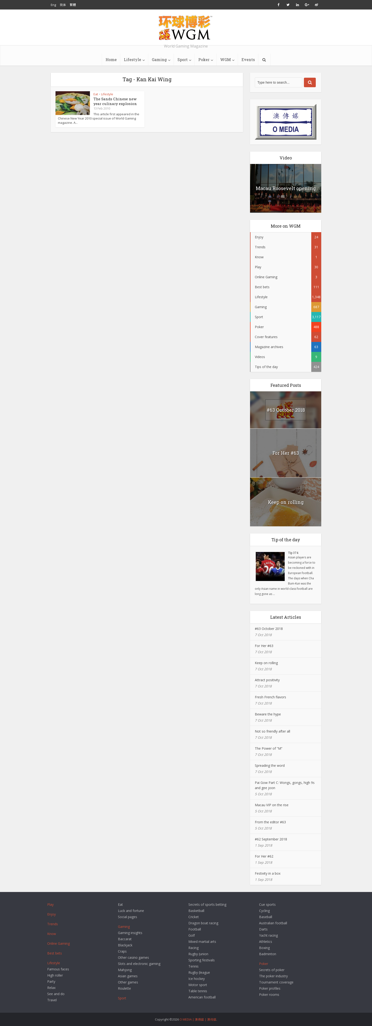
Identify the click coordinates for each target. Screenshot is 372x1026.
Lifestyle (132, 59)
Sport (182, 59)
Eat (95, 94)
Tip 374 (293, 553)
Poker (203, 59)
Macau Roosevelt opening (286, 188)
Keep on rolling (286, 502)
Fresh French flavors (270, 697)
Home (111, 59)
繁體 (73, 5)
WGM (225, 59)
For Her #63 (285, 453)
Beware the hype (268, 714)
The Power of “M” (268, 748)
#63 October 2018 (286, 410)
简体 (63, 5)
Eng (53, 5)
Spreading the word (270, 765)
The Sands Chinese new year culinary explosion (115, 101)
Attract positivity (267, 680)
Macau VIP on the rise (271, 805)
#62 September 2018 (271, 839)
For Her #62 (264, 856)
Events (248, 59)
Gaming (159, 59)
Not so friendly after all (272, 731)
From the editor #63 (270, 822)
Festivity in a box (267, 873)
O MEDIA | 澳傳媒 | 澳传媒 (198, 1019)
